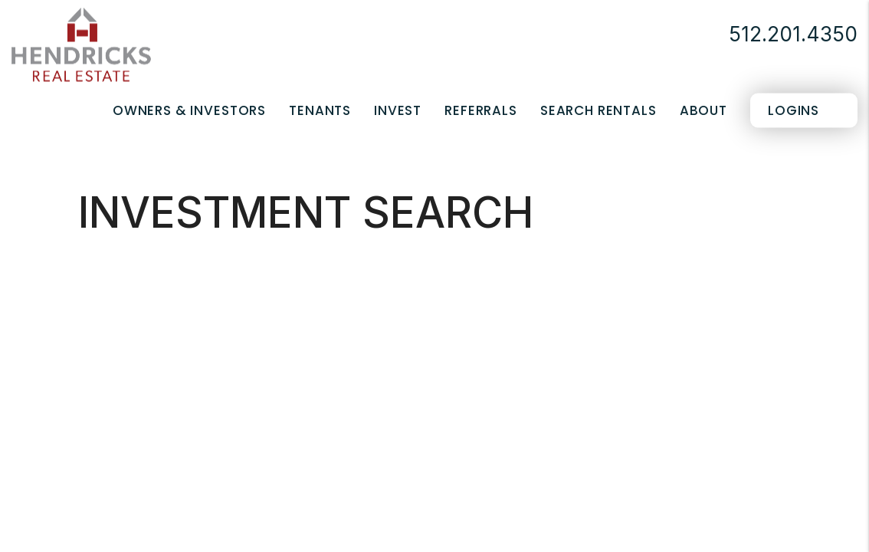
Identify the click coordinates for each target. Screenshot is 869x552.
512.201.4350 (793, 34)
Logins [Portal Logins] (793, 110)
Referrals (480, 110)
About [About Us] (703, 110)
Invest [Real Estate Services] (397, 110)
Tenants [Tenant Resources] (320, 110)
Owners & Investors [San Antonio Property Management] (189, 110)
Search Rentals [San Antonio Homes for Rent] (598, 110)
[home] (81, 43)
